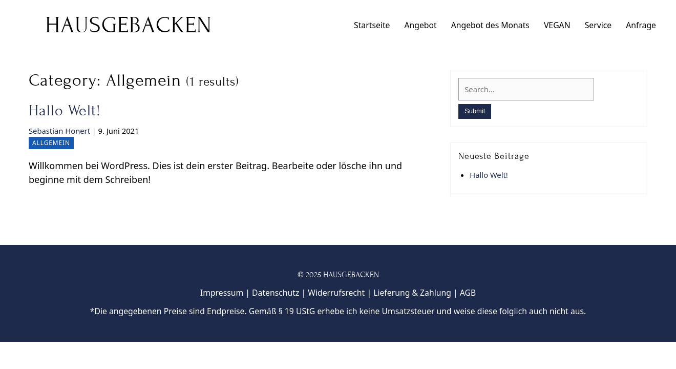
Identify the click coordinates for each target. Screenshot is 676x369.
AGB (468, 292)
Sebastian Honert (59, 131)
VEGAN (557, 25)
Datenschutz (275, 292)
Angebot (420, 25)
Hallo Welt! (65, 110)
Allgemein (51, 142)
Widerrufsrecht (336, 292)
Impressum (221, 292)
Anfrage (641, 25)
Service (598, 25)
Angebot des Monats (490, 25)
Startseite (372, 25)
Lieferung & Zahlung (412, 292)
